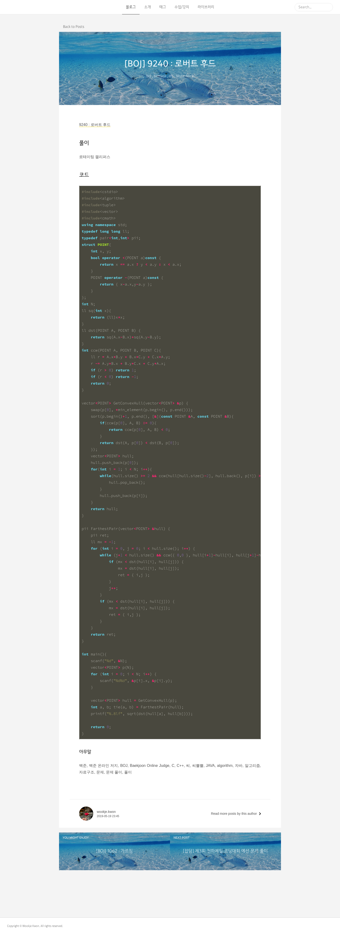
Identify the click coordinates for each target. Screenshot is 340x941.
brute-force (185, 76)
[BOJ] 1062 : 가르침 (114, 851)
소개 (147, 7)
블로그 (131, 7)
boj (148, 76)
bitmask (160, 76)
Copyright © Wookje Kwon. (23, 926)
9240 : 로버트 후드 (94, 125)
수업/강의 (181, 7)
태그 (162, 7)
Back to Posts (73, 27)
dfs (171, 76)
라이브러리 (206, 7)
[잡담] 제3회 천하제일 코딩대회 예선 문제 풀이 (225, 851)
